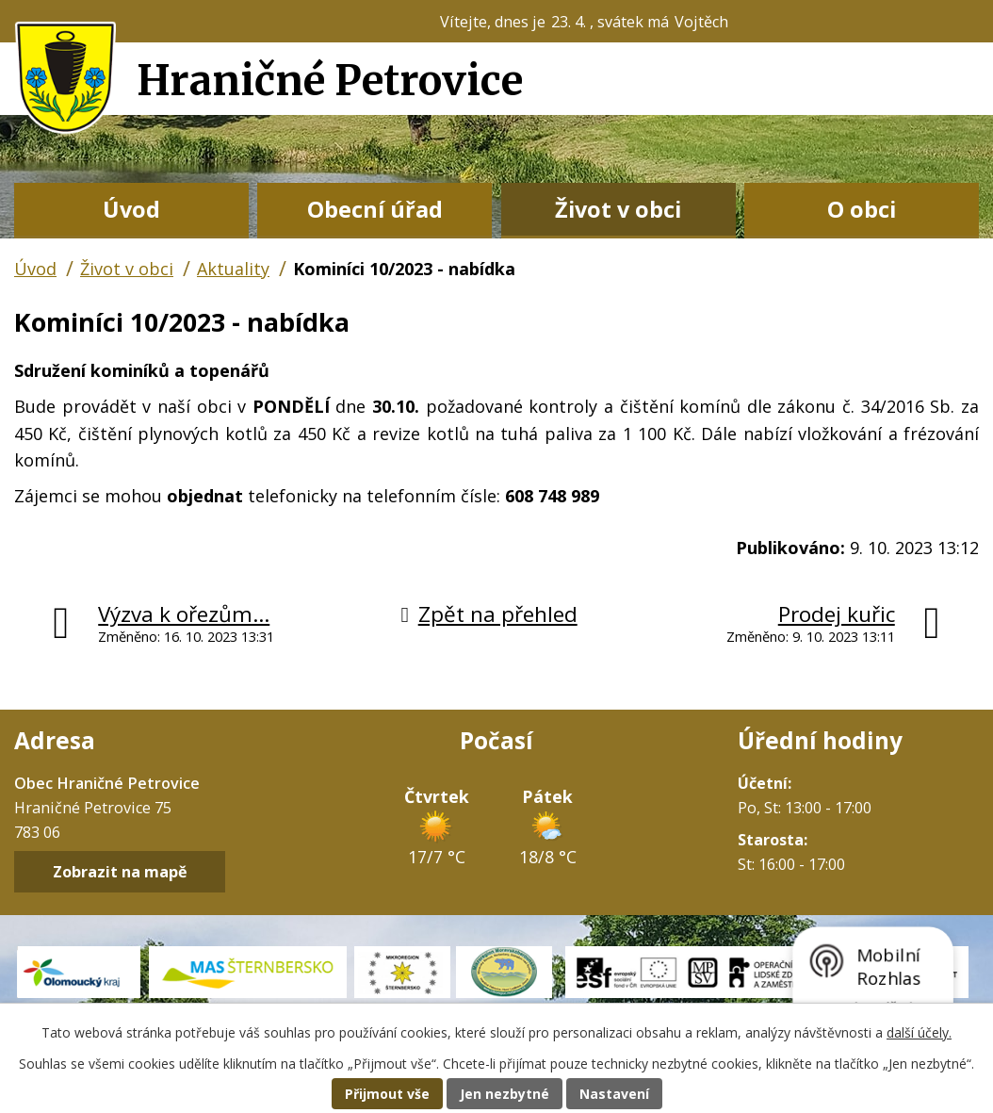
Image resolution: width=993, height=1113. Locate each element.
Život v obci (618, 209)
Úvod (131, 209)
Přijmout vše (387, 1094)
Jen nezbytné (504, 1094)
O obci (861, 209)
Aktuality (233, 268)
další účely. (919, 1032)
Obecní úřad (375, 209)
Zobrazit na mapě (120, 871)
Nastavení (614, 1094)
